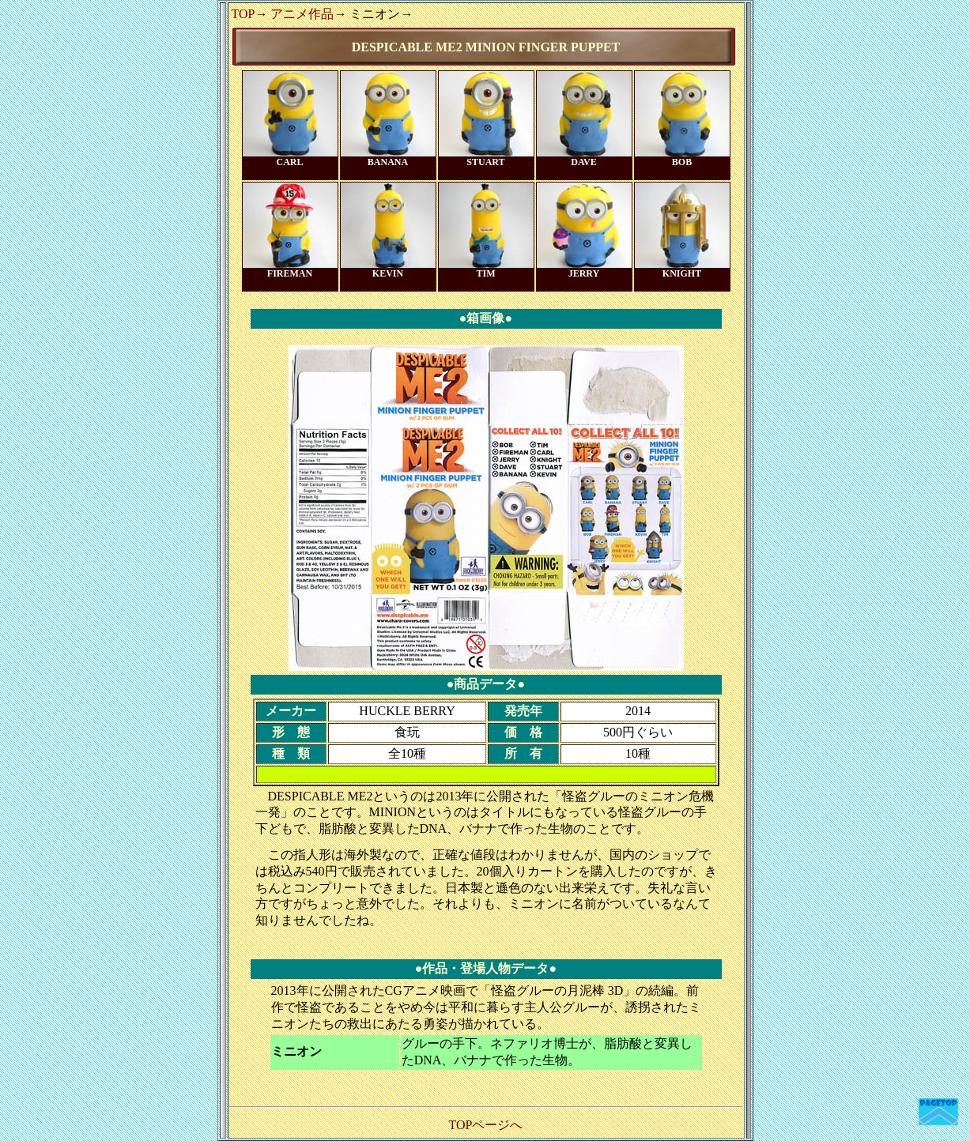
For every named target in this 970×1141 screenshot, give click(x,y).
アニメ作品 (302, 14)
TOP (243, 14)
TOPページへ (486, 1125)
